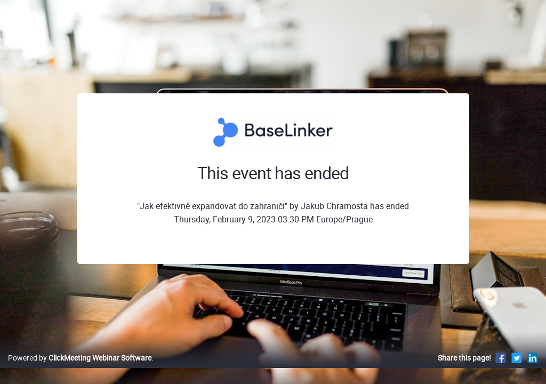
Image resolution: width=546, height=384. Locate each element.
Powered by (79, 369)
